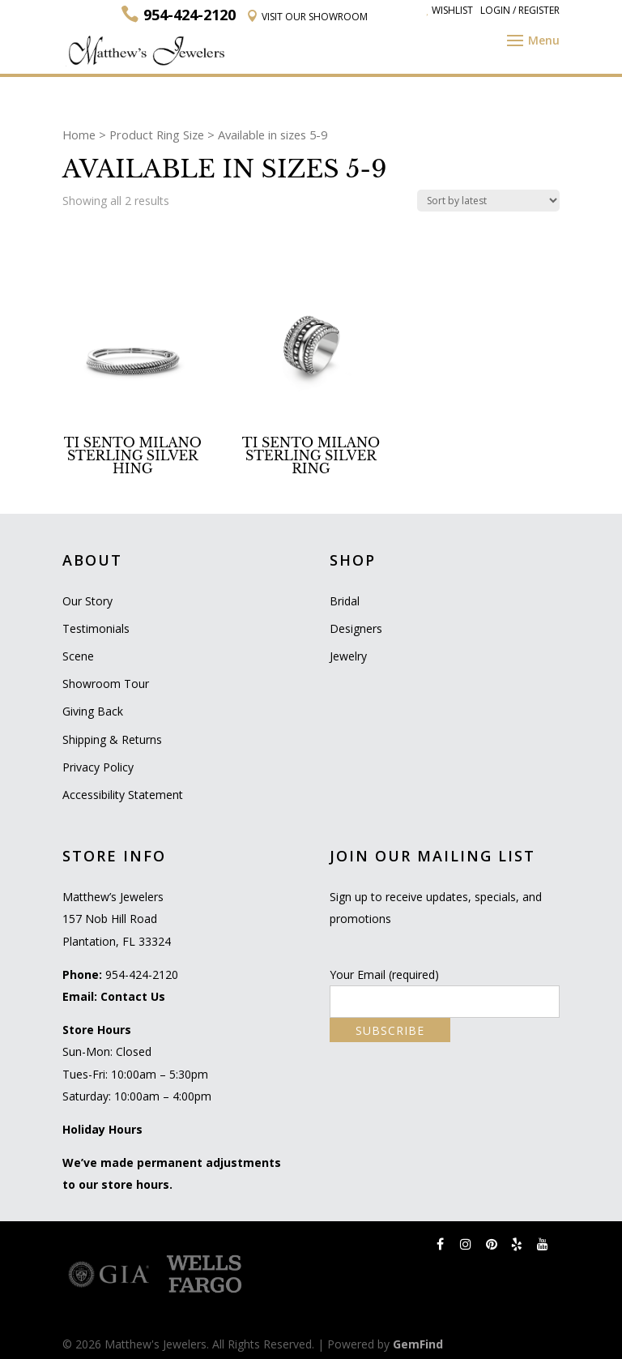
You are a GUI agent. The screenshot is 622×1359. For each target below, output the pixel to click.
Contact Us (132, 996)
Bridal (345, 601)
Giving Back (92, 711)
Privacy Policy (98, 767)
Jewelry (348, 656)
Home (79, 134)
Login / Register (520, 10)
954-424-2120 (141, 974)
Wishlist (449, 10)
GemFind (418, 1344)
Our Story (87, 601)
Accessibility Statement (122, 794)
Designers (356, 628)
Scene (78, 656)
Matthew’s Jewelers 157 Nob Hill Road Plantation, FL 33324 (116, 918)
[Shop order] (488, 201)
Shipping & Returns (112, 739)
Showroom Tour (105, 683)
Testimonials (96, 628)
